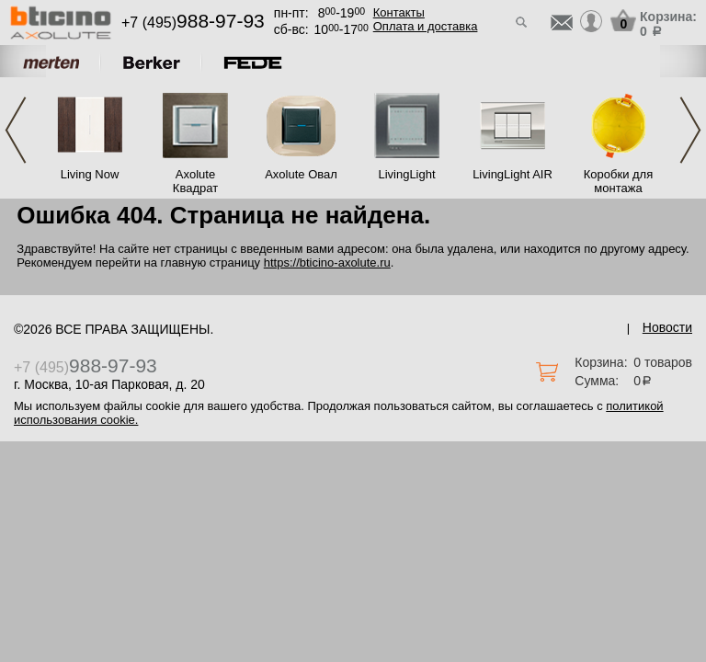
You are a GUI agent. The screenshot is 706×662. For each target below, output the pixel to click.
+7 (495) (193, 22)
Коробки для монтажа (618, 181)
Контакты (399, 12)
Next (690, 130)
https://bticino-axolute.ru (327, 262)
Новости (667, 327)
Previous (16, 130)
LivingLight (406, 174)
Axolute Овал (301, 174)
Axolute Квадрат (195, 181)
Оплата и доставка (425, 26)
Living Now (90, 174)
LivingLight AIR (512, 174)
